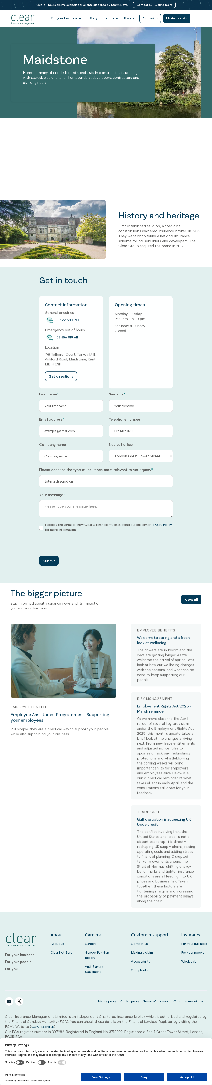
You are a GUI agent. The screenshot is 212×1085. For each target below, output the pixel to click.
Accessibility (140, 961)
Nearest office (121, 444)
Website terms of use (188, 1001)
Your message (52, 495)
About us (57, 944)
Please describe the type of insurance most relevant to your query (96, 470)
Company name (52, 444)
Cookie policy (129, 1001)
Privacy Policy (161, 525)
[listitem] (130, 18)
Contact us (139, 944)
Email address (51, 419)
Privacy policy (107, 1001)
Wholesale (188, 961)
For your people (192, 953)
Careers (90, 944)
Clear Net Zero (61, 953)
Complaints (139, 970)
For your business (194, 944)
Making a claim (142, 953)
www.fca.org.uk (42, 1027)
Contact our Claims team (154, 5)
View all (191, 601)
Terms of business (156, 1001)
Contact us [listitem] (150, 18)
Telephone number (124, 419)
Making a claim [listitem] (176, 18)
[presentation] (70, 544)
